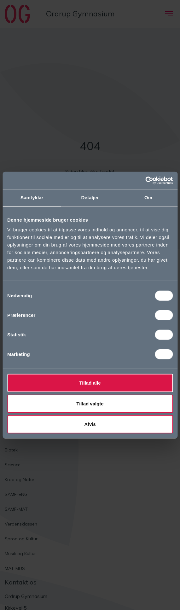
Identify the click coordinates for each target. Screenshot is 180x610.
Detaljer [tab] (90, 197)
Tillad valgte (89, 403)
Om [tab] (148, 197)
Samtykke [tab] (31, 197)
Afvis (90, 424)
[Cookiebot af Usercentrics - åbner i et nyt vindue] (145, 180)
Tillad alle (90, 383)
